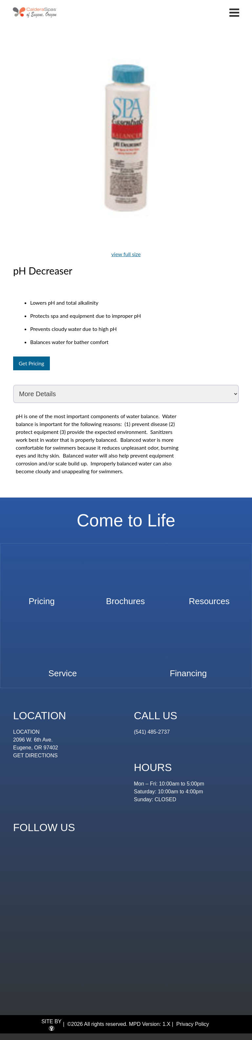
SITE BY (51, 1025)
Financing (188, 670)
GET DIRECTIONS (35, 755)
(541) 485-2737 (152, 732)
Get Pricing (31, 363)
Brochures (125, 598)
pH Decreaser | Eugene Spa (34, 12)
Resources (209, 598)
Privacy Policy (192, 1024)
